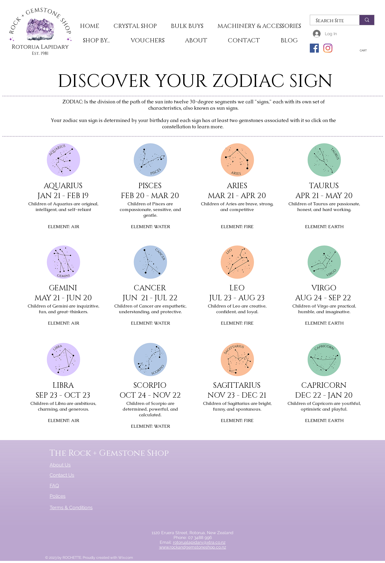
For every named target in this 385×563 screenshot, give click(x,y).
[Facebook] (314, 48)
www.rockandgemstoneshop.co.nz (192, 547)
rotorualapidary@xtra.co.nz (199, 542)
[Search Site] (331, 20)
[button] (134, 26)
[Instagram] (327, 48)
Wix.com (125, 557)
